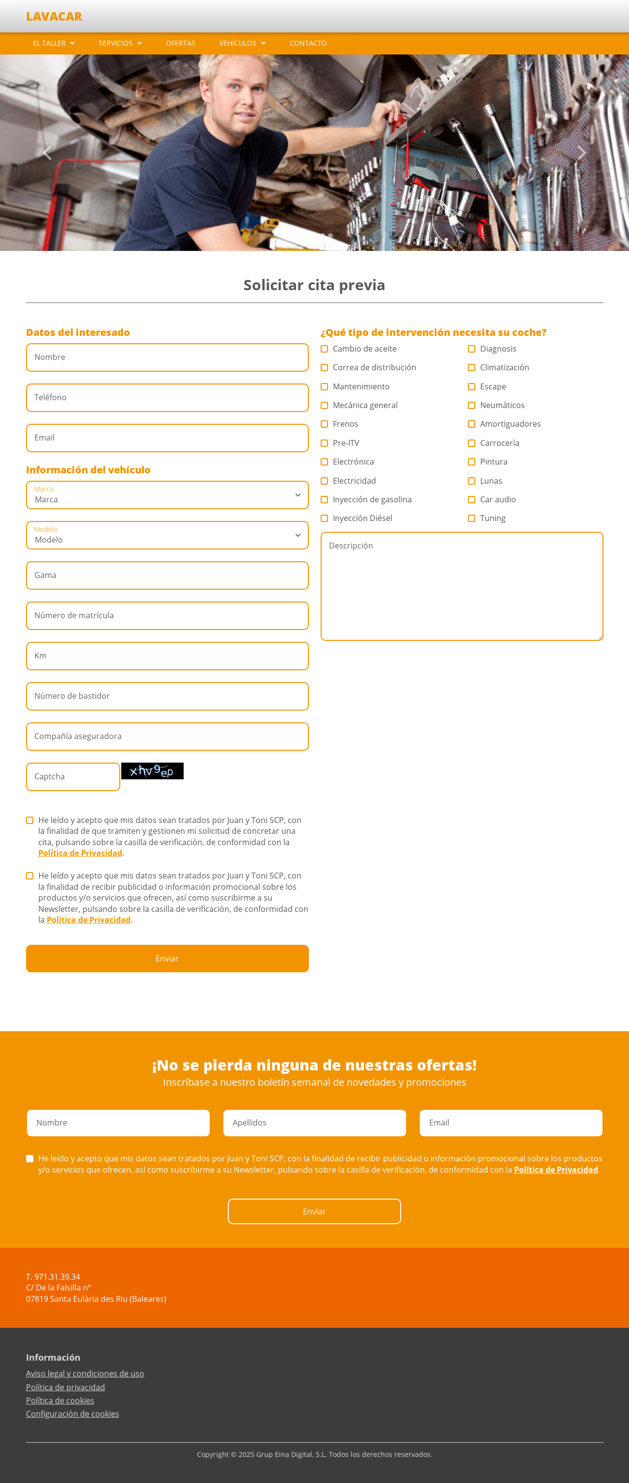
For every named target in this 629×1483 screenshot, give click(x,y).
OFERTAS (180, 43)
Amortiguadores (505, 423)
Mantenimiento (355, 386)
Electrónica (348, 461)
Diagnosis (492, 348)
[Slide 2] (314, 235)
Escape (487, 386)
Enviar (167, 958)
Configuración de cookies (72, 1413)
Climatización (499, 367)
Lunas (485, 480)
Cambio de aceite (359, 348)
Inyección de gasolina (366, 499)
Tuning (487, 518)
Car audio (492, 499)
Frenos (340, 423)
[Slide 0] (299, 235)
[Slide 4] (330, 235)
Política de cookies (60, 1400)
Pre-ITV (340, 443)
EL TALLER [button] (49, 43)
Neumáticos (496, 405)
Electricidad (349, 480)
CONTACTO (308, 43)
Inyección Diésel (357, 518)
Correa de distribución (369, 367)
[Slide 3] (322, 235)
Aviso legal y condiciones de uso (85, 1373)
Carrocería (494, 443)
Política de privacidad (65, 1387)
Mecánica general (359, 405)
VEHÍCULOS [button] (237, 43)
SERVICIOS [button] (116, 43)
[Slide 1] (306, 235)
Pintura (488, 461)
